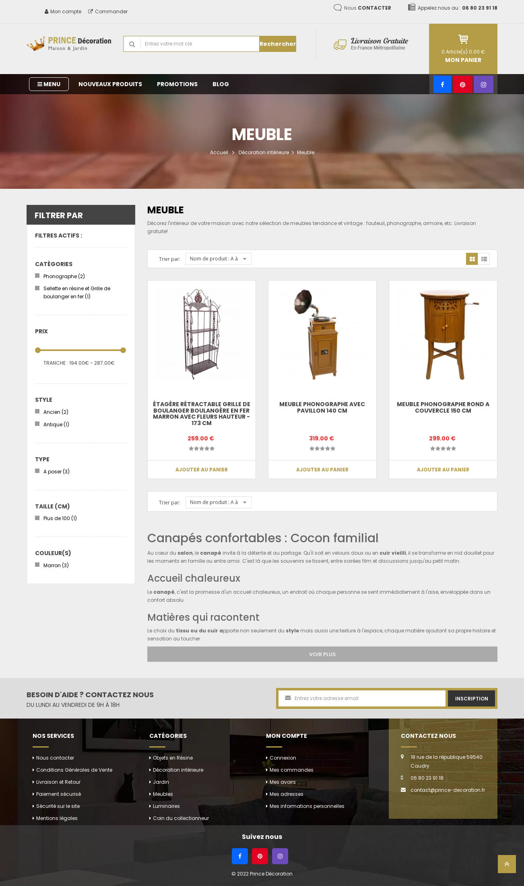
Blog (220, 84)
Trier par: (169, 259)
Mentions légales (57, 818)
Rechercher (278, 44)
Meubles (163, 794)
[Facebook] (442, 84)
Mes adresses (286, 794)
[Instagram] (483, 84)
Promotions (177, 84)
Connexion (283, 757)
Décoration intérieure (264, 152)
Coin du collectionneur (181, 818)
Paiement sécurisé (58, 794)
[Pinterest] (462, 84)
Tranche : (55, 362)
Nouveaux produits (110, 84)
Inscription (471, 698)
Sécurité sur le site (58, 806)
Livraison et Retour (58, 782)
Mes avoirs (283, 782)
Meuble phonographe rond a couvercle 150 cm (443, 407)
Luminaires (166, 806)
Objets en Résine (173, 757)
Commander (108, 11)
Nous (367, 7)
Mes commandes (292, 769)
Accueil (219, 152)
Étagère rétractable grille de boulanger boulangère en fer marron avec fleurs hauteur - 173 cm (201, 413)
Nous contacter (55, 757)
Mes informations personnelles (307, 806)
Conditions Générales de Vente (74, 769)
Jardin (161, 782)
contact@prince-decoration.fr (448, 790)
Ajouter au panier (201, 469)
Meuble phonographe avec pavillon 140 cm (322, 407)
